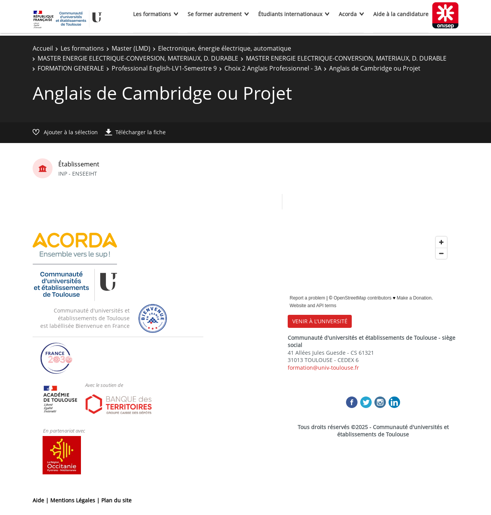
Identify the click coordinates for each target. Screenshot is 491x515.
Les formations (152, 14)
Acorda (348, 14)
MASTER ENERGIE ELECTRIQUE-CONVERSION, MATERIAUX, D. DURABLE (138, 58)
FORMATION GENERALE (71, 68)
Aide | (41, 500)
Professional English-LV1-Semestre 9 (164, 68)
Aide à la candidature (400, 14)
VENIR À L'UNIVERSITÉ (320, 321)
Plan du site (116, 500)
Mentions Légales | (75, 500)
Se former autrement (215, 14)
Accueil (43, 48)
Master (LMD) (131, 48)
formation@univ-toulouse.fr (323, 367)
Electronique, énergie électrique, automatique (224, 48)
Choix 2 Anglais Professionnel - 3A (272, 68)
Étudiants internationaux (290, 14)
